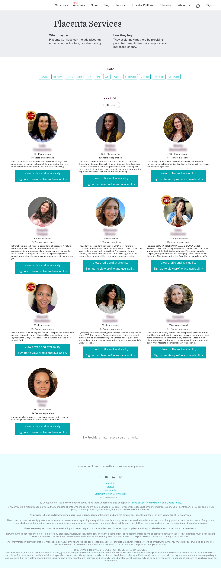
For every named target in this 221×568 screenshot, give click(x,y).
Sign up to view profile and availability (42, 179)
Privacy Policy (153, 502)
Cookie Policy (174, 502)
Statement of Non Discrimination (110, 493)
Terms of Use (137, 502)
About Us (110, 483)
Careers (110, 486)
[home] (28, 5)
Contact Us (110, 490)
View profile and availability (43, 173)
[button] (61, 5)
